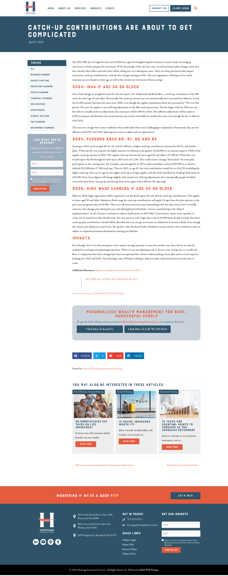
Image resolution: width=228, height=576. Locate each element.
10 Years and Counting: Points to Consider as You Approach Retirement (178, 426)
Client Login (181, 8)
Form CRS (128, 545)
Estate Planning (39, 92)
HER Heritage (38, 104)
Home (51, 8)
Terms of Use (129, 554)
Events (110, 8)
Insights (95, 8)
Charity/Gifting (40, 80)
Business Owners (40, 74)
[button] (196, 8)
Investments (38, 110)
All (32, 69)
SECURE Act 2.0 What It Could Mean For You (112, 279)
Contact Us (159, 8)
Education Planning (42, 86)
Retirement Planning (42, 128)
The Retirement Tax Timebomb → (182, 465)
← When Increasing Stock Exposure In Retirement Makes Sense (105, 465)
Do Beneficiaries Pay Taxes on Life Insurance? (91, 424)
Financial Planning (41, 98)
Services (80, 8)
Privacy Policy (39, 183)
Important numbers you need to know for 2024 (120, 270)
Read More (88, 443)
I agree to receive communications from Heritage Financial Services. (47, 181)
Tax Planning (38, 122)
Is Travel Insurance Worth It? (134, 423)
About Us (64, 8)
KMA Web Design (149, 570)
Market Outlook (40, 116)
